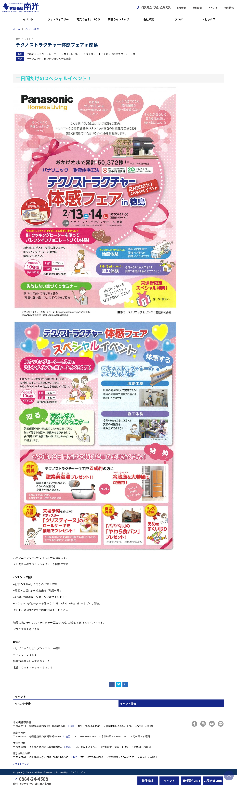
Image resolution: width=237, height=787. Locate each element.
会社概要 (148, 19)
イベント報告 (128, 703)
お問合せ (181, 7)
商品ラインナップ (118, 19)
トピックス (208, 19)
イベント (213, 7)
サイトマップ (22, 763)
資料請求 (197, 7)
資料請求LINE (191, 780)
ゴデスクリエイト (76, 772)
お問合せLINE (213, 780)
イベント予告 (23, 703)
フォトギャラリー (58, 19)
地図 (72, 726)
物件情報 (229, 7)
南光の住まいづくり (88, 19)
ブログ (179, 19)
